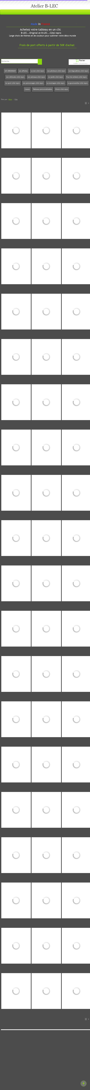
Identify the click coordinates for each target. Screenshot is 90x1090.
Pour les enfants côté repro (76, 77)
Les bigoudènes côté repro (78, 71)
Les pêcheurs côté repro (56, 71)
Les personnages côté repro (33, 83)
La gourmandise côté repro (78, 83)
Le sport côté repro (12, 83)
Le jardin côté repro (55, 77)
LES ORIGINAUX (10, 71)
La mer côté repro (37, 71)
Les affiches (23, 71)
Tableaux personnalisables (42, 89)
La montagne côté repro (56, 83)
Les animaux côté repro (36, 77)
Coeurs (27, 89)
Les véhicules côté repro (15, 77)
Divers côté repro (61, 89)
